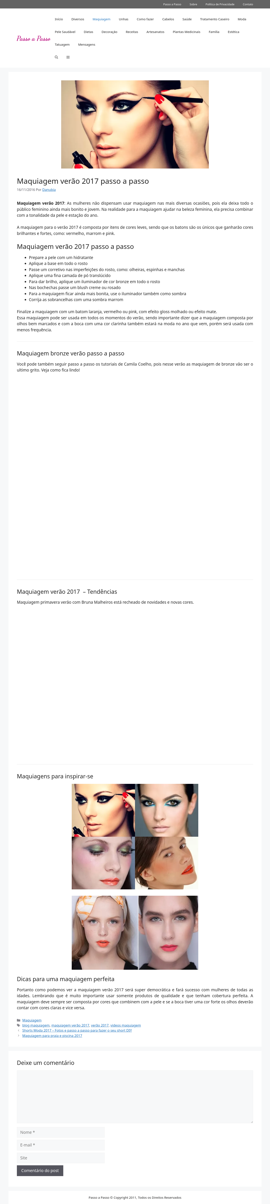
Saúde (187, 19)
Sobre (193, 4)
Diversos (77, 19)
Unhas (123, 19)
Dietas (88, 32)
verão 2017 (100, 1025)
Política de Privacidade (220, 4)
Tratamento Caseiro (214, 19)
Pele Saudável (65, 32)
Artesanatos (156, 32)
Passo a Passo (172, 4)
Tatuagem (62, 44)
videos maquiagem (126, 1025)
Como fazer (145, 19)
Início (59, 19)
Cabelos (168, 19)
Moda (242, 19)
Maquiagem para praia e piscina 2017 (52, 1035)
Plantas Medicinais (186, 32)
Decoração (109, 32)
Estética (233, 32)
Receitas (132, 32)
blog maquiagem (36, 1025)
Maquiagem (102, 19)
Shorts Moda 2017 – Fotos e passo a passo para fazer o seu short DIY (77, 1030)
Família (214, 32)
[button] (56, 57)
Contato (248, 4)
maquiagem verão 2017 (70, 1025)
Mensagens (86, 44)
